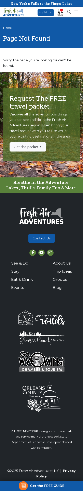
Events (17, 287)
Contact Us (42, 238)
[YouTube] (41, 253)
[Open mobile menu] (76, 12)
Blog (57, 287)
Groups (60, 279)
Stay (15, 271)
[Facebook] (32, 253)
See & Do (19, 263)
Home (7, 27)
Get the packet (28, 147)
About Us (62, 263)
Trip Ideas (62, 271)
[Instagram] (50, 253)
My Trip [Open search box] (45, 12)
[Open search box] (69, 12)
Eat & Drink (22, 279)
